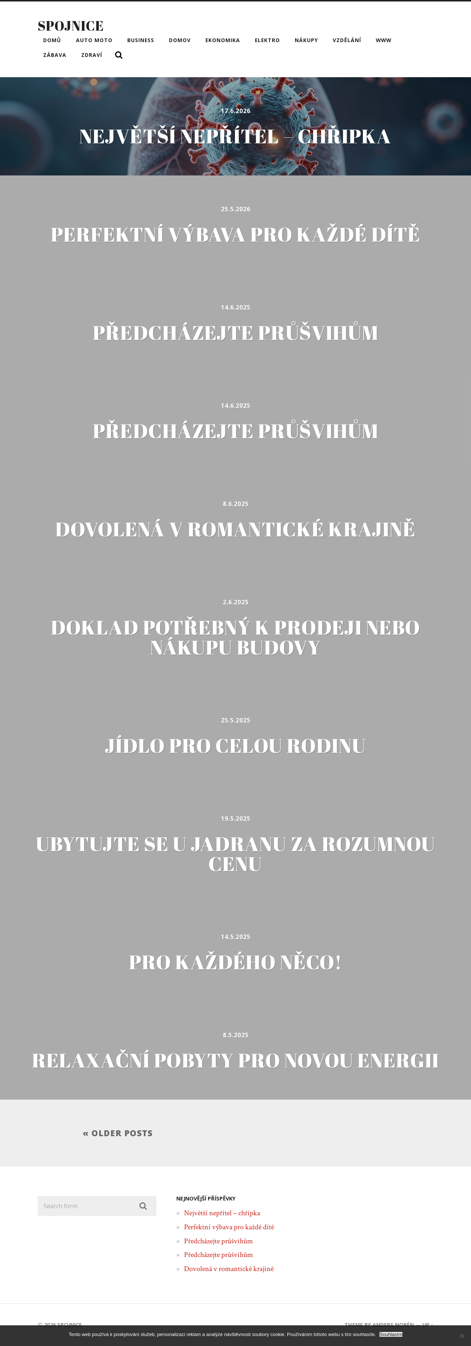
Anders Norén (393, 1324)
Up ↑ (427, 1324)
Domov (180, 40)
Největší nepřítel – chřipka (222, 1213)
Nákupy (306, 40)
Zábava (54, 54)
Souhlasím (391, 1334)
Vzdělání (347, 40)
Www (383, 40)
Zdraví (91, 54)
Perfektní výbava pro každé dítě (229, 1227)
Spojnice (71, 25)
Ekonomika (222, 40)
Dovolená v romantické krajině (229, 1269)
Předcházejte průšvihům (218, 1241)
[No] (461, 1335)
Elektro (267, 40)
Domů (52, 40)
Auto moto (94, 40)
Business (140, 40)
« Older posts (118, 1133)
